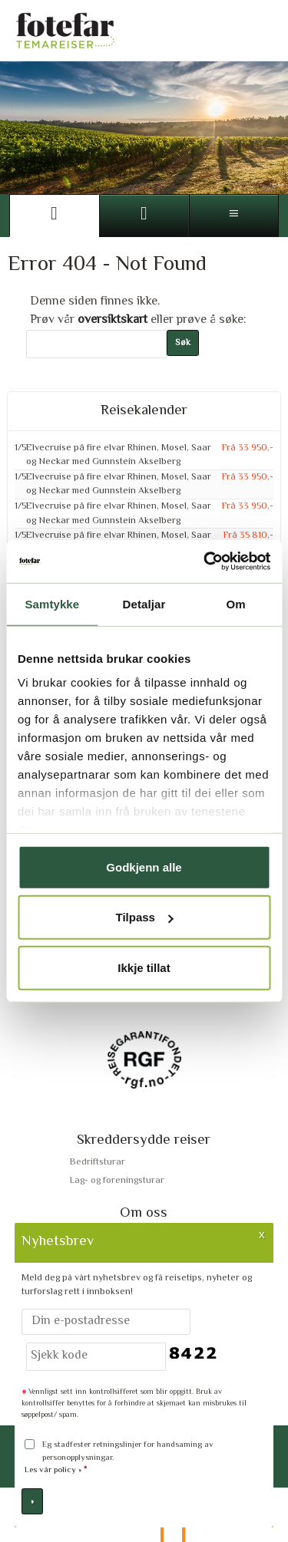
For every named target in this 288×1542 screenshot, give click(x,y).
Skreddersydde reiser (143, 1140)
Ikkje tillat (144, 967)
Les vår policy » (53, 1470)
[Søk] (96, 344)
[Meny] (234, 215)
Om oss (143, 1213)
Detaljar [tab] (144, 603)
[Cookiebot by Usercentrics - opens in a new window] (205, 562)
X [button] (262, 1234)
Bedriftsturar (97, 1162)
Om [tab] (236, 603)
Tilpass (145, 917)
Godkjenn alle (143, 866)
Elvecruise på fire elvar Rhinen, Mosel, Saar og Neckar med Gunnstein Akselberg (118, 455)
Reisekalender (144, 411)
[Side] (54, 215)
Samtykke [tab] (52, 603)
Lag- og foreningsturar (117, 1180)
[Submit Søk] (183, 343)
